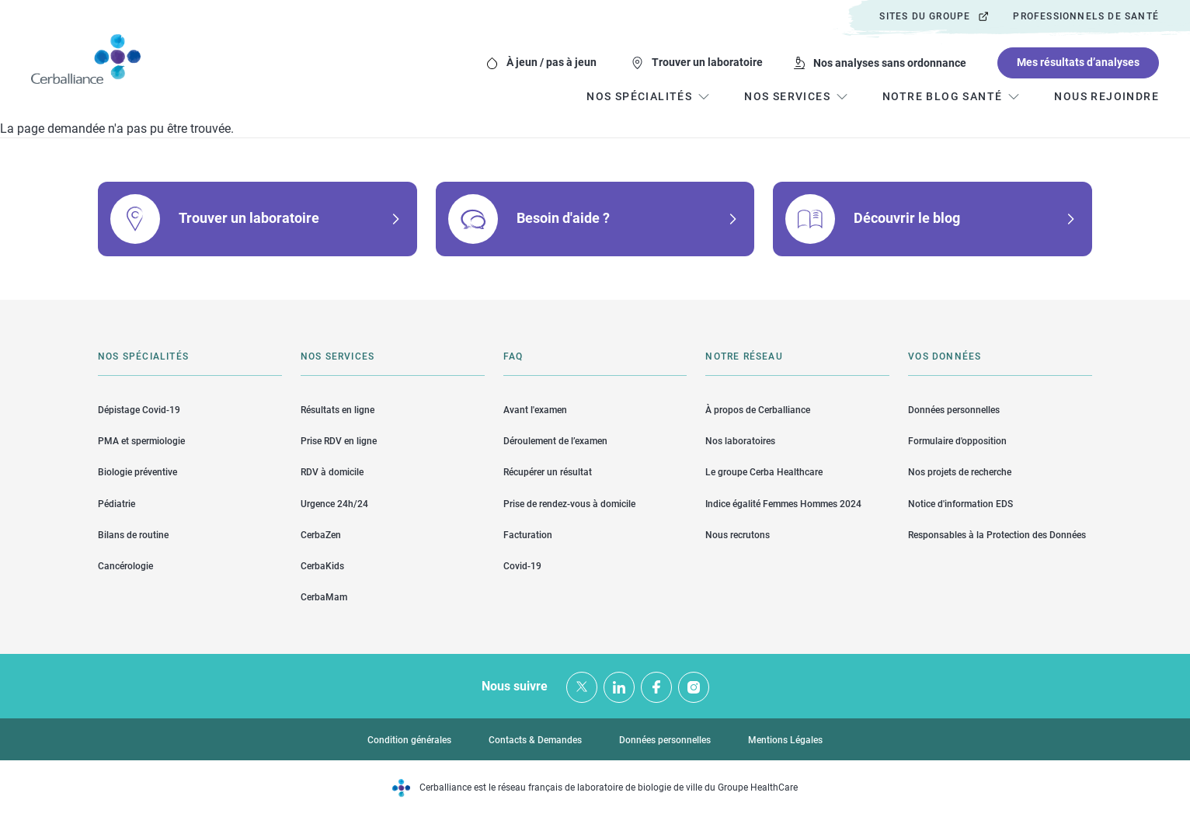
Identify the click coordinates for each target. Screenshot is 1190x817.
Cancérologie (125, 566)
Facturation (527, 535)
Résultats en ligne (337, 410)
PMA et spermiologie (141, 441)
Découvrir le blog (907, 218)
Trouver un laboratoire (707, 62)
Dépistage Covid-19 (139, 410)
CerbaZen (321, 535)
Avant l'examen (535, 410)
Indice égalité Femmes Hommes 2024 (783, 504)
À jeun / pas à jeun (551, 62)
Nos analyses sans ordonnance (889, 63)
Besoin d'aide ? (563, 218)
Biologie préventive (137, 472)
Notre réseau (743, 356)
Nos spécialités (143, 356)
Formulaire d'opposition (957, 441)
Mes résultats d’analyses (1078, 62)
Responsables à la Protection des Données (997, 535)
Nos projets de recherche (959, 472)
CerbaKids (322, 566)
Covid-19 (522, 566)
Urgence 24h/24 (334, 504)
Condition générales (409, 740)
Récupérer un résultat (547, 472)
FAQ (513, 356)
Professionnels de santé (1086, 16)
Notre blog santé (942, 96)
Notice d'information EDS (960, 504)
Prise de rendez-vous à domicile (569, 504)
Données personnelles (954, 410)
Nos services (337, 356)
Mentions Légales (785, 740)
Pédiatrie (116, 504)
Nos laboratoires (740, 441)
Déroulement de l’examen (555, 441)
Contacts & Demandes (535, 740)
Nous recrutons (737, 535)
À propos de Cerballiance (757, 410)
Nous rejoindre (1106, 96)
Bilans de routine (133, 535)
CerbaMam (324, 597)
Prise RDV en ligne (339, 441)
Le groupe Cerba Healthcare (764, 472)
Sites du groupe (924, 16)
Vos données (944, 356)
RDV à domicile (332, 472)
